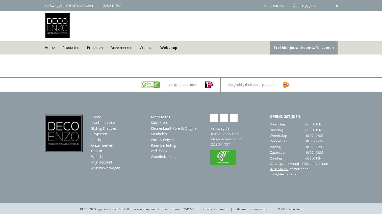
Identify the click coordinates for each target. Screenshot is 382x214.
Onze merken (121, 47)
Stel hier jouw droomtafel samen (304, 47)
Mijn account (101, 162)
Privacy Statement (215, 209)
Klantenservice (103, 122)
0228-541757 (279, 169)
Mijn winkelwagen (105, 168)
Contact (146, 47)
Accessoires (160, 117)
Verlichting (159, 150)
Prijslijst (97, 139)
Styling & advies (104, 128)
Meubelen (159, 133)
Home (50, 47)
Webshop (168, 47)
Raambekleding (163, 145)
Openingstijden (304, 5)
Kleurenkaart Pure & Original (174, 128)
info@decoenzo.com (226, 139)
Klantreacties (274, 5)
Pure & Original (163, 139)
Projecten (95, 47)
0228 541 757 (220, 144)
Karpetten (159, 122)
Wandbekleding (163, 156)
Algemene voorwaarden (252, 209)
